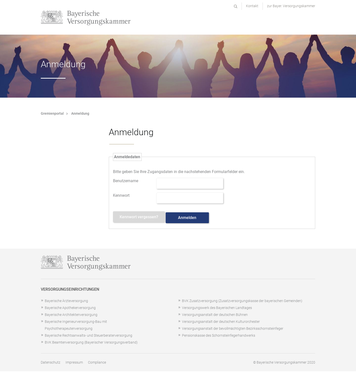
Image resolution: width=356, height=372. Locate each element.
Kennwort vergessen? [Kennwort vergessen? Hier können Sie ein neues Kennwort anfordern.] (141, 218)
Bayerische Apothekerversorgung (70, 308)
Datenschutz (50, 363)
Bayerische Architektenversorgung (71, 315)
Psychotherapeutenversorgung (68, 329)
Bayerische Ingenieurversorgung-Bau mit (76, 322)
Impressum (74, 363)
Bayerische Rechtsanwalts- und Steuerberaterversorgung (88, 336)
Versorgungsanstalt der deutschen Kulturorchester (221, 322)
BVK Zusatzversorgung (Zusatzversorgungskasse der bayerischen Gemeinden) (242, 301)
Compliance (97, 363)
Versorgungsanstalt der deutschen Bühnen (215, 315)
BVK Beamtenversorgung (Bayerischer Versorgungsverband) (91, 343)
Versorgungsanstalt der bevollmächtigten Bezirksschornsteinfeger (232, 329)
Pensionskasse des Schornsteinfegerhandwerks (218, 336)
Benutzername (125, 180)
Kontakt (252, 6)
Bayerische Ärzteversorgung (66, 301)
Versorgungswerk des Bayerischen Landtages (217, 308)
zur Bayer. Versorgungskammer (291, 6)
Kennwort (121, 195)
